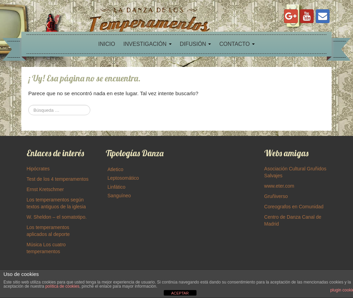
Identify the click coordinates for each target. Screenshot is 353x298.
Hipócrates (38, 168)
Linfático (116, 187)
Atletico (115, 169)
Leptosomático (123, 178)
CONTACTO (237, 44)
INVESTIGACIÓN (147, 44)
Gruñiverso (276, 196)
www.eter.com (279, 186)
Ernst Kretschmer (45, 189)
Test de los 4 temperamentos (58, 179)
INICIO (106, 44)
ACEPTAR (180, 293)
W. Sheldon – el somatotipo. (57, 217)
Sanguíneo (119, 195)
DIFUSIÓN (195, 44)
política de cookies (62, 286)
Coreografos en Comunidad (293, 206)
